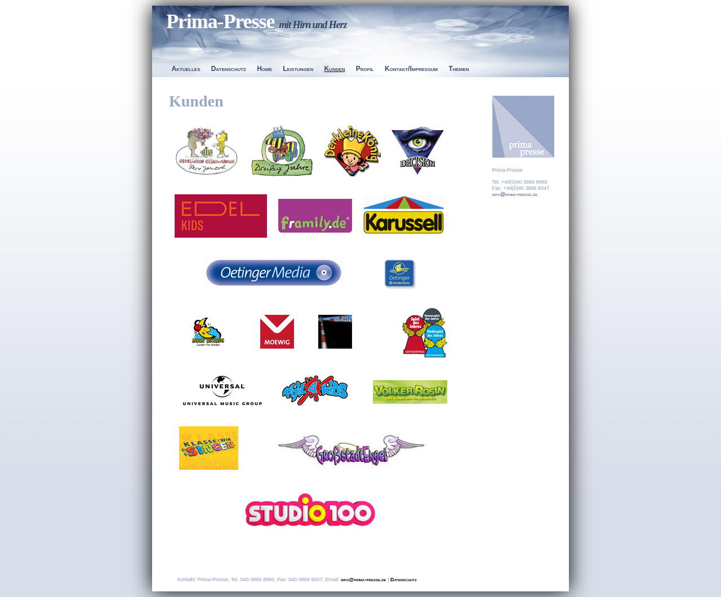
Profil (365, 69)
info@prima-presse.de (515, 194)
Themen (458, 69)
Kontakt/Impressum (411, 69)
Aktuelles (186, 69)
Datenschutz (228, 69)
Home (264, 69)
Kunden (334, 69)
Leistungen (298, 69)
